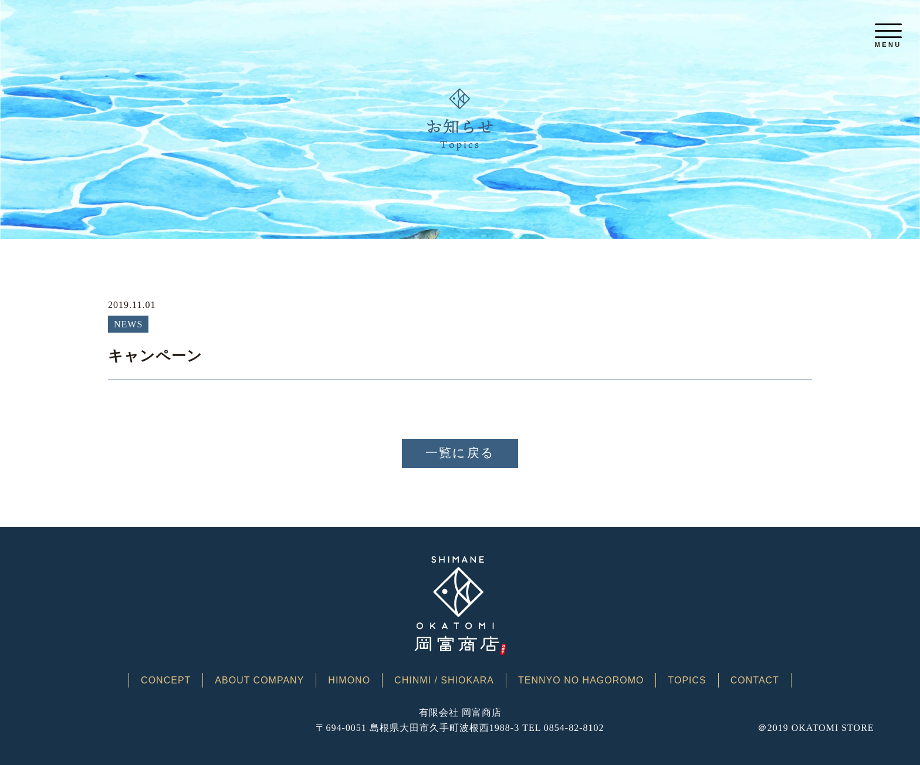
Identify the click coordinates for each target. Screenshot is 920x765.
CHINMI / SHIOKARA (444, 680)
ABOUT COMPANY (259, 680)
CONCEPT (166, 680)
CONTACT (754, 680)
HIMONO (349, 680)
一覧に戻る (460, 453)
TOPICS (687, 680)
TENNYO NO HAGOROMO (581, 680)
